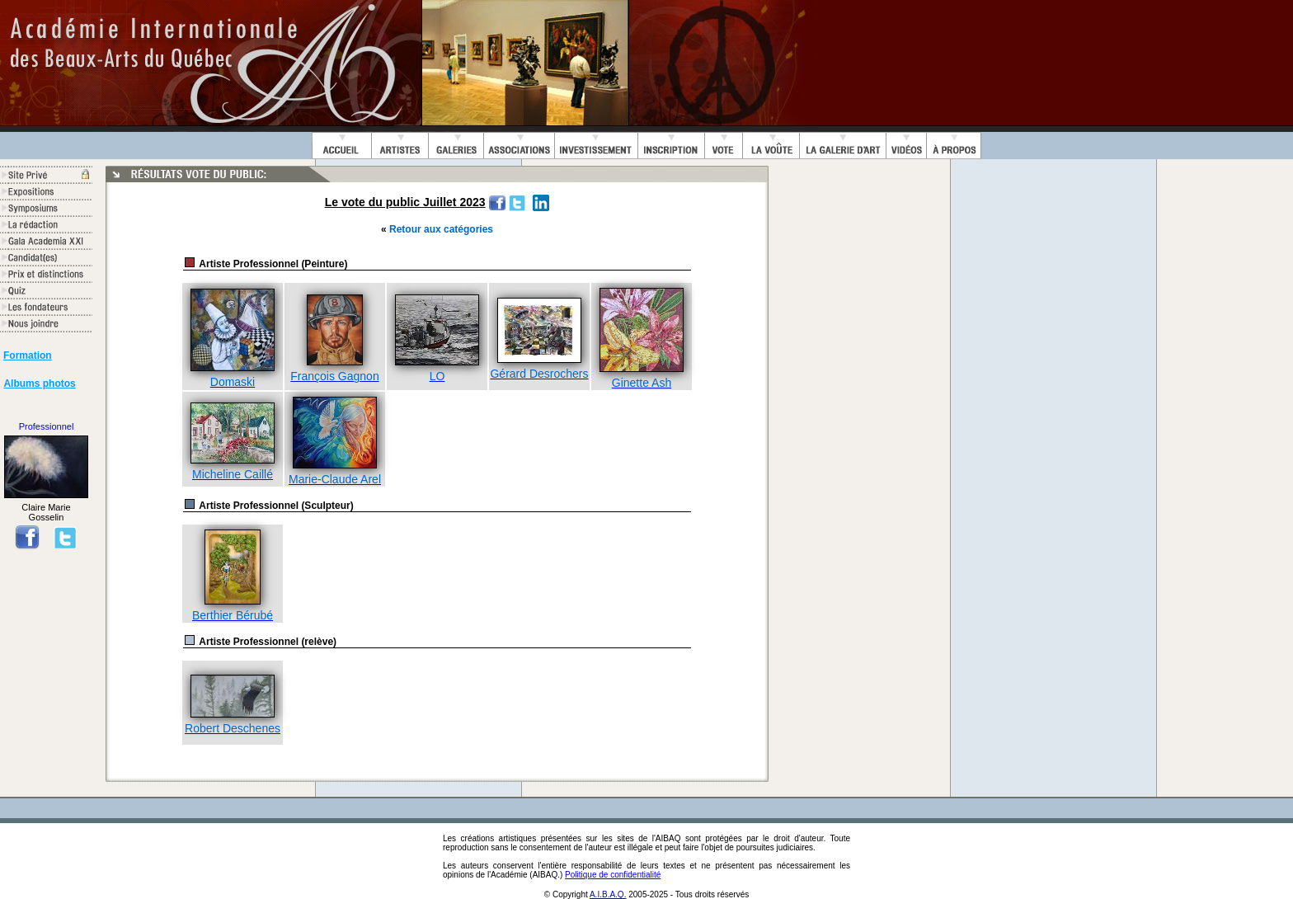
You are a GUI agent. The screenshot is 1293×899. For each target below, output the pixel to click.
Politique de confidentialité (613, 874)
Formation (27, 355)
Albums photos (39, 383)
